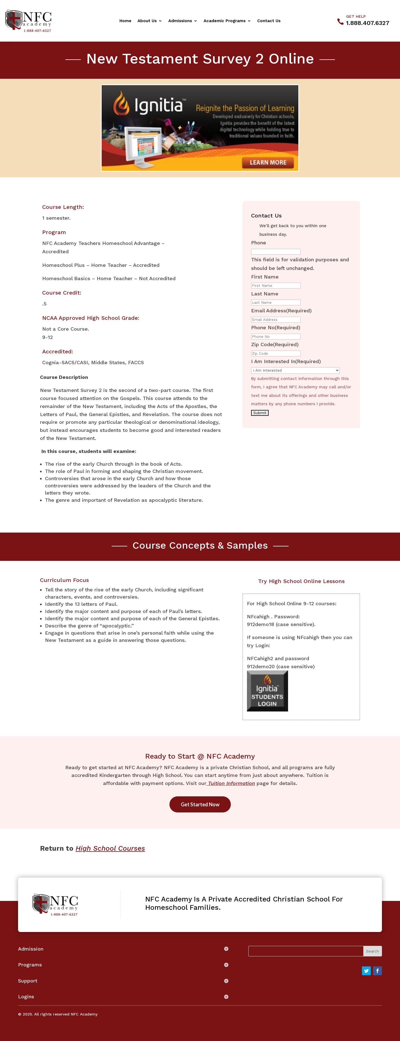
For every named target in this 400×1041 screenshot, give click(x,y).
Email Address (281, 310)
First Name (265, 277)
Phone (258, 242)
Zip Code (275, 344)
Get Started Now (200, 804)
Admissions (180, 21)
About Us (147, 21)
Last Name (264, 294)
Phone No (275, 327)
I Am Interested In (286, 361)
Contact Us (269, 21)
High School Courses (110, 848)
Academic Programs (225, 21)
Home (125, 21)
